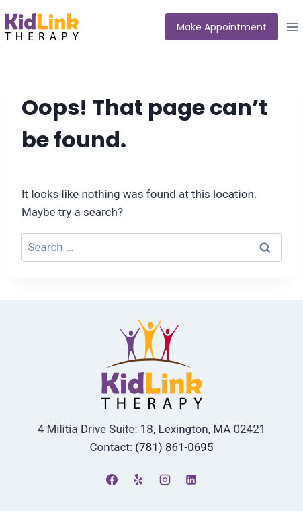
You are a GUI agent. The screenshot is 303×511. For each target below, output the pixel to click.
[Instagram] (164, 479)
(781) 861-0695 (174, 447)
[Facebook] (112, 479)
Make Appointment (222, 27)
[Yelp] (138, 479)
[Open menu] (294, 26)
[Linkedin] (190, 479)
